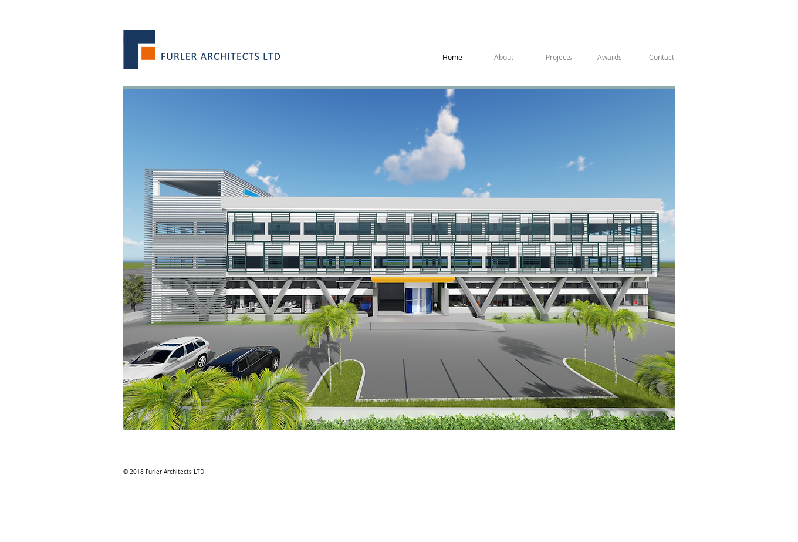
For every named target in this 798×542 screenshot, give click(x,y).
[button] (399, 259)
